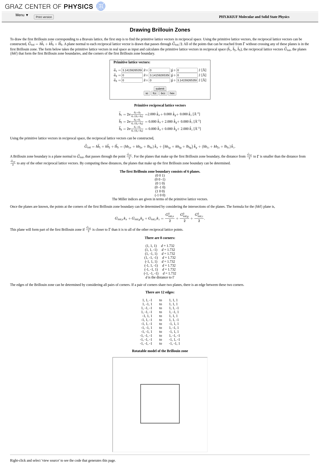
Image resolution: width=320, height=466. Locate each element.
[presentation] (45, 43)
